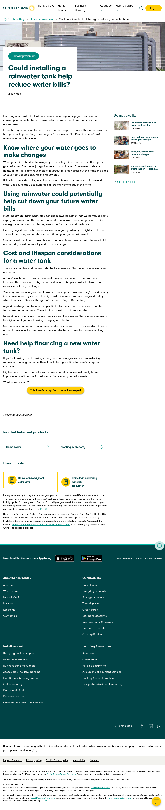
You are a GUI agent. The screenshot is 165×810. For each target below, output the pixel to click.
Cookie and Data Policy (101, 786)
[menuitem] (46, 8)
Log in (153, 8)
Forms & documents (94, 664)
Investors (8, 602)
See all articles (126, 181)
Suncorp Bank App (93, 632)
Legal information (12, 759)
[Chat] (156, 801)
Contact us (10, 614)
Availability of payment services (101, 670)
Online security (12, 682)
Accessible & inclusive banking (21, 670)
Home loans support (15, 658)
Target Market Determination (120, 796)
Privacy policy (34, 759)
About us (8, 583)
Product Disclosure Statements (42, 796)
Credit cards (90, 608)
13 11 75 (43, 507)
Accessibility (79, 759)
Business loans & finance (97, 620)
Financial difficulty (14, 689)
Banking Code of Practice (98, 676)
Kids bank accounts (94, 614)
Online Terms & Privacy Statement (61, 773)
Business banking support (19, 664)
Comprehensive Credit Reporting (102, 682)
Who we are (10, 589)
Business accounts (93, 626)
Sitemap (94, 759)
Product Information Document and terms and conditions (41, 523)
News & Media (11, 595)
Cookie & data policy (57, 759)
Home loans (89, 583)
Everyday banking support (19, 652)
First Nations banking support (21, 676)
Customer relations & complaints (23, 701)
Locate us (9, 608)
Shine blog (88, 652)
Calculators (89, 658)
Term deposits (90, 602)
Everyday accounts (94, 589)
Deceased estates (14, 695)
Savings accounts (93, 595)
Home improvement (23, 56)
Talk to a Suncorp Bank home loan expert (55, 390)
